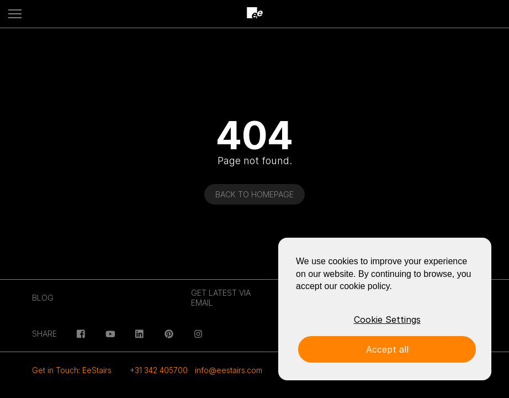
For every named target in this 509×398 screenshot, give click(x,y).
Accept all (387, 349)
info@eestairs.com (228, 370)
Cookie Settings (387, 319)
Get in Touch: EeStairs (72, 370)
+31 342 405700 (159, 370)
